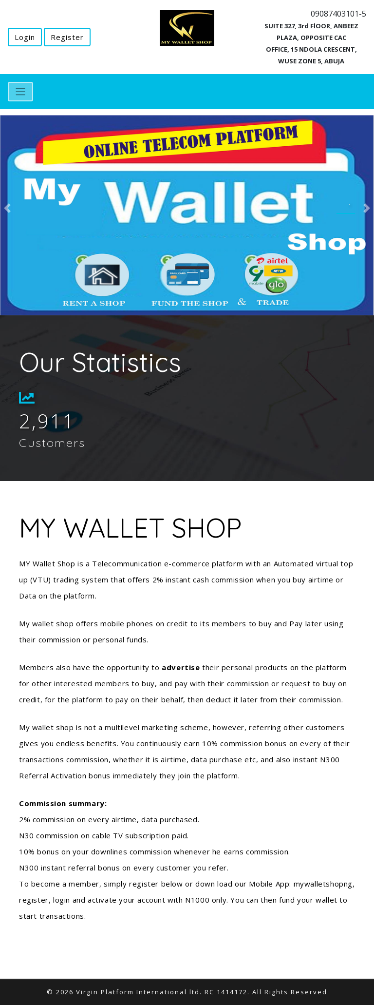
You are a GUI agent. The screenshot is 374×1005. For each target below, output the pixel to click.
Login (25, 37)
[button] (7, 208)
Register (67, 37)
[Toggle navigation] (20, 91)
